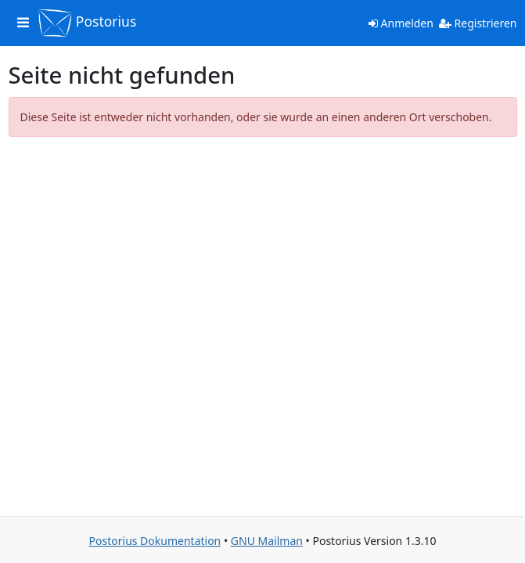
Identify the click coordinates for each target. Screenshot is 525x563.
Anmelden (401, 23)
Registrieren (478, 23)
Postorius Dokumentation (155, 540)
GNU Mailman (267, 540)
